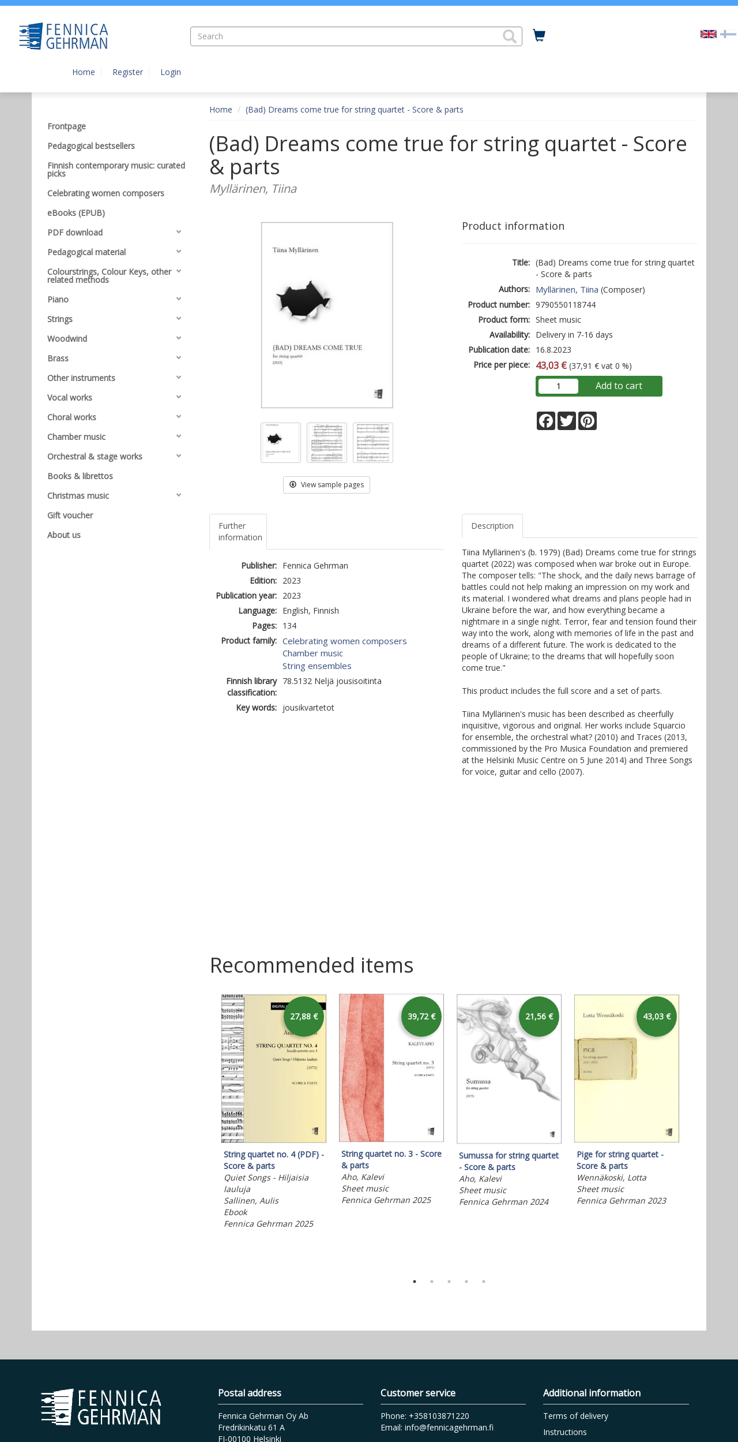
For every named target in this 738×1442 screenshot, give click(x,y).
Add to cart (619, 385)
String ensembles (317, 665)
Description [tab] (492, 525)
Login (170, 71)
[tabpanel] (274, 1113)
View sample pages (326, 485)
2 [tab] (432, 1281)
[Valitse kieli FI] (728, 33)
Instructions (565, 1431)
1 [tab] (414, 1281)
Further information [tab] (240, 531)
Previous (206, 1130)
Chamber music (313, 653)
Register (127, 71)
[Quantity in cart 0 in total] (539, 36)
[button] (510, 36)
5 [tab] (484, 1281)
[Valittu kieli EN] (708, 33)
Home (83, 71)
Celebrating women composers (345, 641)
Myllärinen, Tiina (567, 289)
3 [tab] (449, 1281)
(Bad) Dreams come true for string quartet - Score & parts (355, 109)
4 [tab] (466, 1281)
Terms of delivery (575, 1415)
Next (692, 1130)
